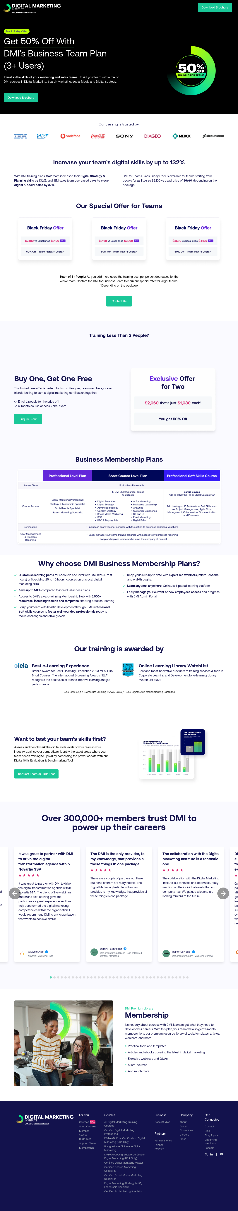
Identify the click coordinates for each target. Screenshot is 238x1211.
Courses (87, 1122)
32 (165, 977)
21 (124, 977)
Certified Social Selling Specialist (123, 1191)
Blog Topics (211, 1135)
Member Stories (84, 1132)
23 (132, 977)
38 (187, 977)
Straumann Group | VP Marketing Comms (166, 953)
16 (106, 977)
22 (128, 977)
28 (150, 977)
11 (88, 977)
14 (99, 977)
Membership (86, 1147)
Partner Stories (163, 1140)
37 (184, 977)
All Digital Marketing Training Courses (120, 1123)
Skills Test (85, 1139)
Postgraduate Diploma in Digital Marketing (122, 1148)
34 (172, 977)
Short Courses (87, 1126)
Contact (209, 1126)
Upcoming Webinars (211, 1141)
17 (110, 977)
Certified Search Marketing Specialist (120, 1168)
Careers (184, 1134)
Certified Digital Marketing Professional (119, 1132)
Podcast (209, 1147)
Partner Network (159, 1146)
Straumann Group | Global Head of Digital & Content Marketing (123, 953)
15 (102, 977)
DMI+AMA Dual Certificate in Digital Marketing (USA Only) (124, 1140)
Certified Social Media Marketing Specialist (123, 1177)
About (183, 1122)
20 (121, 977)
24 (136, 977)
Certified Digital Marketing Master (123, 1162)
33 (169, 977)
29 (154, 977)
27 (147, 977)
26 (143, 977)
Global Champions (186, 1128)
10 (84, 977)
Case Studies (162, 1122)
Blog (207, 1130)
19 (117, 977)
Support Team (87, 1143)
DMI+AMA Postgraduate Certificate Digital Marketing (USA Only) (124, 1156)
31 (161, 977)
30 (158, 977)
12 (91, 977)
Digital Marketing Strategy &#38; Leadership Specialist (123, 1185)
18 (113, 977)
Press (183, 1139)
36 (180, 977)
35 (176, 977)
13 (95, 977)
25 (139, 977)
